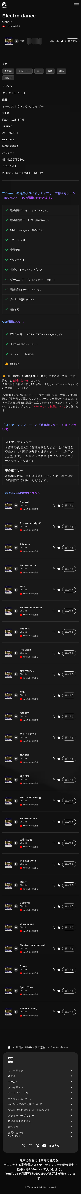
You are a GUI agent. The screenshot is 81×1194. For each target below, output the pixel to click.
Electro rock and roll (33, 945)
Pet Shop (26, 649)
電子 (39, 71)
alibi (23, 586)
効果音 (12, 1076)
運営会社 (13, 1126)
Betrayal (25, 903)
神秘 (61, 71)
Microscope (27, 924)
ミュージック (16, 1070)
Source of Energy (31, 797)
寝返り (24, 882)
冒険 (50, 71)
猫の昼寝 (25, 755)
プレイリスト (16, 1087)
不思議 (8, 71)
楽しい (8, 77)
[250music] (4, 5)
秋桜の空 (25, 713)
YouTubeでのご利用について (48, 406)
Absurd (25, 502)
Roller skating (29, 1008)
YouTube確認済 (11, 26)
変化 (22, 692)
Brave (24, 966)
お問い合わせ (20, 380)
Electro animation (31, 607)
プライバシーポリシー (21, 1115)
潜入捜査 (25, 776)
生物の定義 (26, 839)
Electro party (28, 565)
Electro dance (29, 818)
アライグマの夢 (29, 734)
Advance (25, 544)
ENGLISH (14, 1136)
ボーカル (13, 1081)
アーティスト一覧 (18, 1092)
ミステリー (24, 71)
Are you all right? (31, 523)
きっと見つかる (29, 860)
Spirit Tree (27, 987)
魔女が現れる (27, 671)
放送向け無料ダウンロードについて (29, 1109)
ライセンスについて (19, 1098)
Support (25, 628)
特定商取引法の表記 (19, 1121)
